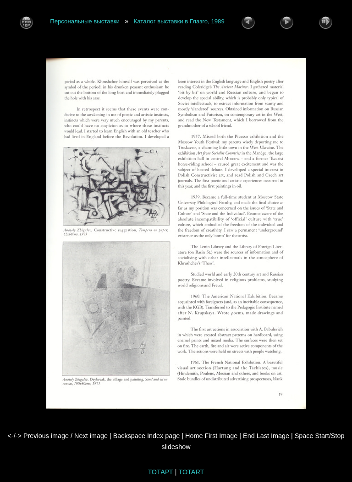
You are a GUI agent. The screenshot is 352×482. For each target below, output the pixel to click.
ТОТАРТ (160, 472)
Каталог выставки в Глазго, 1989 (179, 21)
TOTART (191, 472)
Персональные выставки (85, 21)
